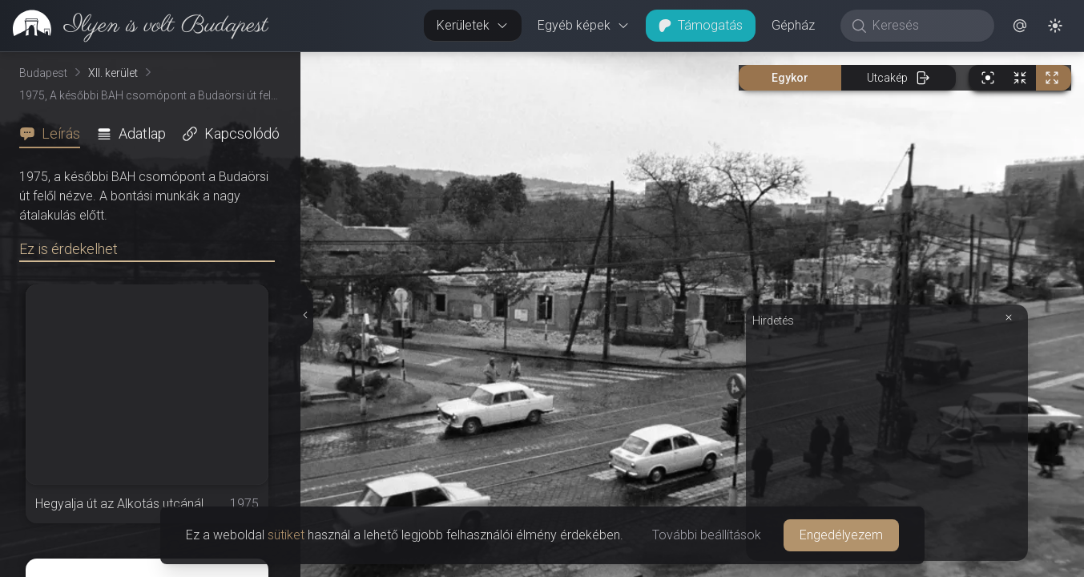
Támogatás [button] (701, 25)
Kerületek (473, 25)
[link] (134, 25)
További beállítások (706, 535)
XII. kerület (113, 73)
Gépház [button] (793, 25)
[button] (1020, 26)
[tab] (54, 133)
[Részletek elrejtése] (304, 315)
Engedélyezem (841, 535)
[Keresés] (926, 25)
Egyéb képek (584, 25)
